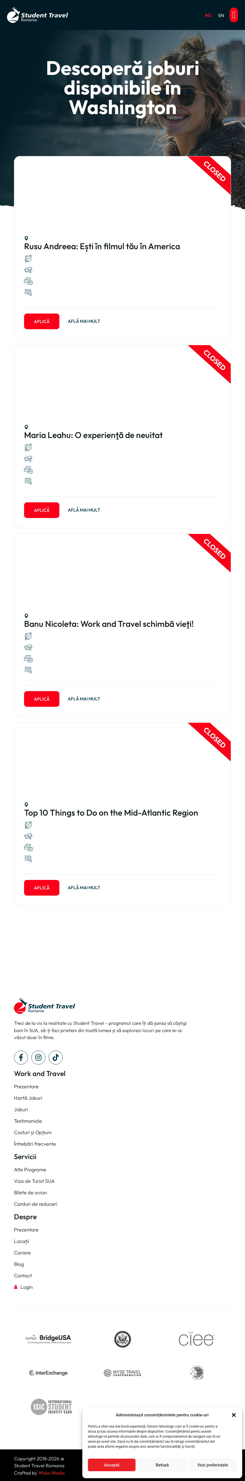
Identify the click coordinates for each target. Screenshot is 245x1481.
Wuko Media (51, 1473)
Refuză (162, 1465)
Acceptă (111, 1465)
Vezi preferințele (212, 1465)
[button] (234, 1415)
